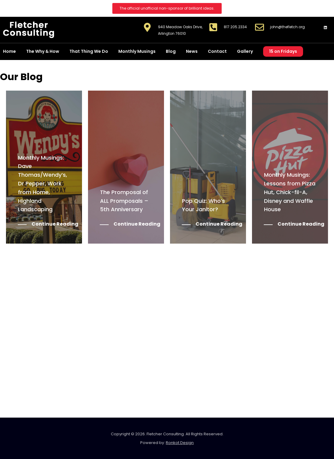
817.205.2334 (235, 26)
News (192, 51)
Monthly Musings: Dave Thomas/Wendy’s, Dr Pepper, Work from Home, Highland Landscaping (42, 183)
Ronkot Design (180, 443)
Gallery (245, 51)
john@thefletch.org (287, 26)
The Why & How (42, 51)
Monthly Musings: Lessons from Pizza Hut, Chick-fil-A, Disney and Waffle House (289, 192)
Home (9, 51)
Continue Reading (55, 224)
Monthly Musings (137, 51)
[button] (167, 8)
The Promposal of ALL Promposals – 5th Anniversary (124, 200)
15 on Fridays (283, 51)
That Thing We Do (88, 51)
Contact (217, 51)
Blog (171, 51)
